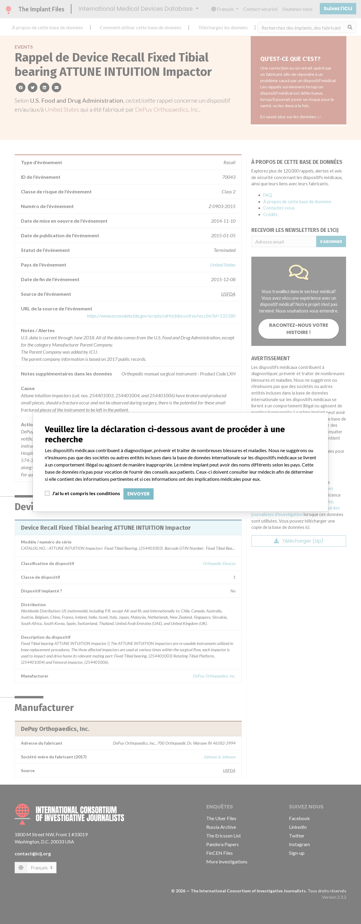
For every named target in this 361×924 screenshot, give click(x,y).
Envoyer (138, 493)
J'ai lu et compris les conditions (86, 493)
